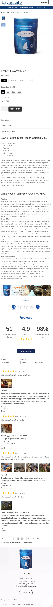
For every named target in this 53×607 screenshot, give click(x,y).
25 (3, 92)
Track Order (16, 604)
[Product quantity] (4, 109)
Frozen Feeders (15, 542)
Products (10, 12)
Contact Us (26, 593)
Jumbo (28, 80)
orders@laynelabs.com (28, 586)
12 (38, 539)
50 (8, 92)
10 (28, 539)
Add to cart (15, 109)
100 (13, 92)
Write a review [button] (26, 351)
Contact (4, 604)
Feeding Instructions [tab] (8, 131)
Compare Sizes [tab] (6, 125)
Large (21, 80)
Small (4, 80)
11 (33, 539)
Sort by (3, 360)
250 (19, 92)
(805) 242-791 (28, 584)
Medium (12, 80)
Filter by (23, 360)
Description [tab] (5, 120)
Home (3, 12)
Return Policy (28, 604)
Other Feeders (27, 542)
